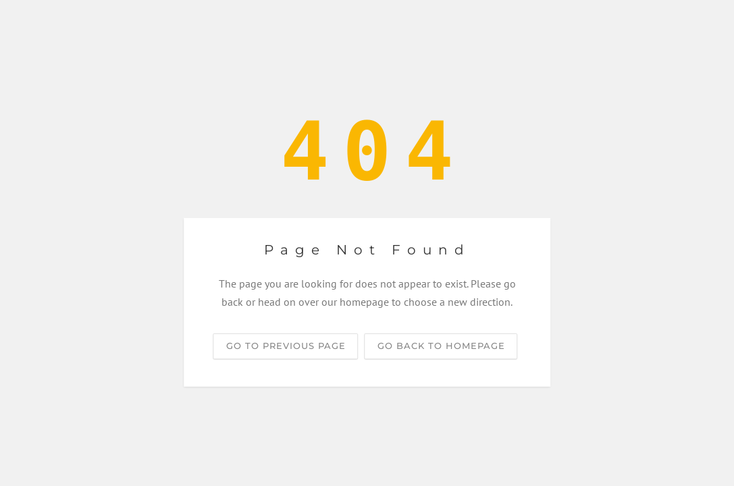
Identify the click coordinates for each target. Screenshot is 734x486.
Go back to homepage (441, 345)
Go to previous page (286, 345)
